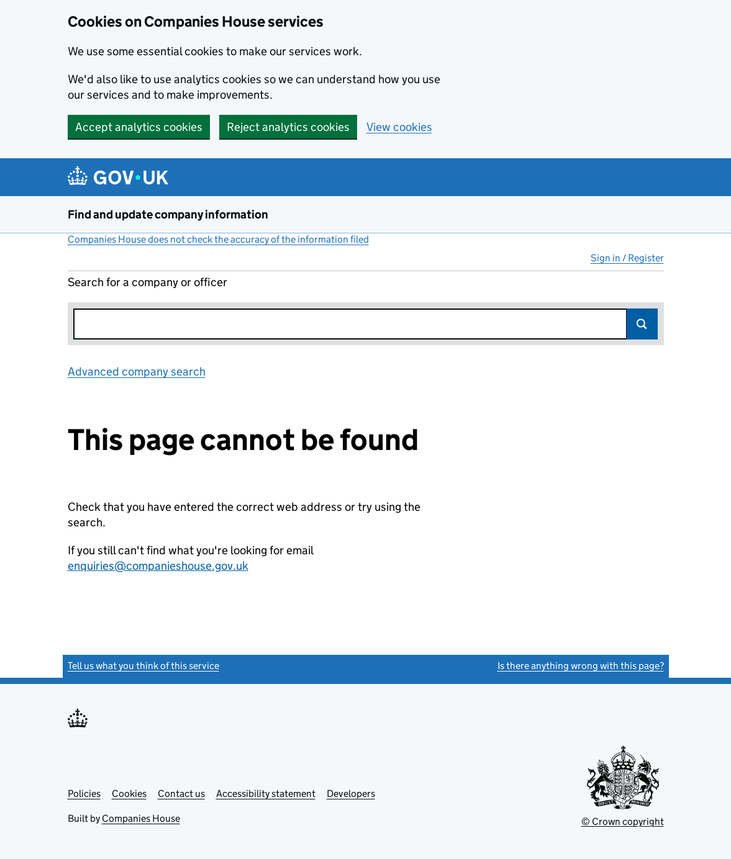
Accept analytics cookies (138, 127)
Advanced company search (137, 371)
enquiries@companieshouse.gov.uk (158, 566)
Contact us (181, 793)
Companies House (141, 818)
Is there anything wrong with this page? (580, 666)
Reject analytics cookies (288, 127)
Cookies (129, 793)
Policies (84, 793)
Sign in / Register (627, 258)
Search (642, 324)
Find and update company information (168, 214)
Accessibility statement (266, 793)
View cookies (399, 127)
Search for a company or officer (147, 282)
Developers (351, 793)
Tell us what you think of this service (143, 666)
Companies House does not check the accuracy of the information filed (218, 239)
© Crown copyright (622, 821)
